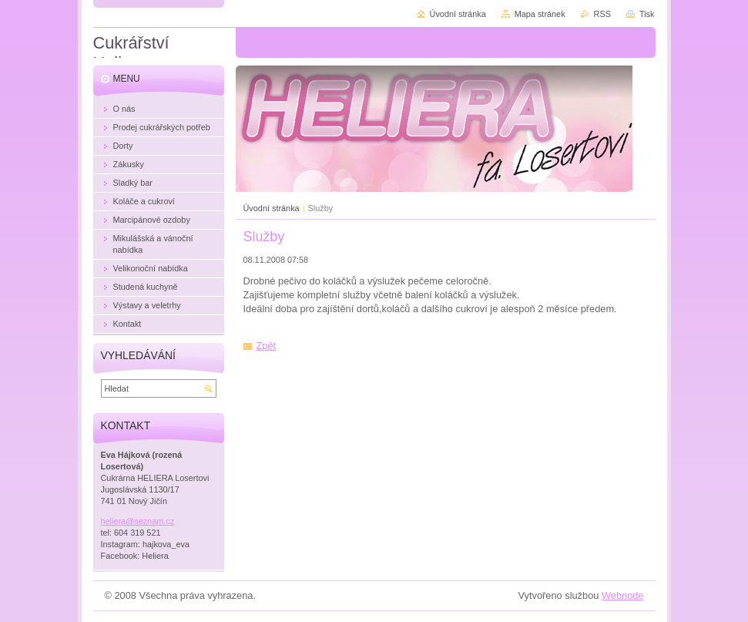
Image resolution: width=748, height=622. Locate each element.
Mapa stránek (540, 13)
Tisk (647, 13)
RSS (602, 13)
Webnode (623, 595)
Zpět (267, 345)
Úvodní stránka (271, 208)
